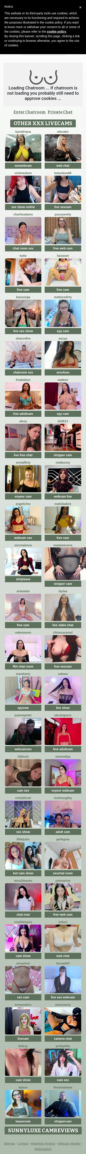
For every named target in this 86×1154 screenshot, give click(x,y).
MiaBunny (63, 462)
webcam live (63, 496)
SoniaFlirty (23, 462)
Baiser (23, 1087)
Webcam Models (69, 1143)
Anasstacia (63, 1004)
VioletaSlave (23, 173)
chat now (23, 914)
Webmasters (42, 1149)
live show (63, 708)
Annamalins (23, 1004)
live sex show (23, 331)
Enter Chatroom (29, 112)
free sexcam (63, 666)
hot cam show (23, 873)
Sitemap (9, 1143)
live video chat (62, 625)
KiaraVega (23, 297)
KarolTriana (23, 131)
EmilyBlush (23, 798)
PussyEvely (63, 214)
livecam (23, 1038)
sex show (23, 832)
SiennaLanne (23, 545)
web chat (62, 165)
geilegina (62, 839)
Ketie (23, 255)
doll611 (63, 421)
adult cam (63, 832)
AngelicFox (23, 504)
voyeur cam (23, 496)
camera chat (63, 1038)
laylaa (63, 591)
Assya (63, 338)
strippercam (63, 1121)
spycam (23, 708)
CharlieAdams (23, 214)
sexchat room (63, 873)
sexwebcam (23, 165)
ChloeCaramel (63, 632)
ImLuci (63, 922)
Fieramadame (63, 1087)
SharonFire (23, 338)
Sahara (63, 674)
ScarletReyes (23, 922)
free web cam (63, 248)
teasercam (23, 1121)
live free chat (23, 455)
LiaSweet (63, 255)
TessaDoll (62, 963)
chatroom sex (23, 372)
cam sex (23, 790)
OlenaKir (63, 131)
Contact (23, 1143)
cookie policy (56, 31)
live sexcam (62, 207)
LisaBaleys (23, 380)
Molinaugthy (63, 798)
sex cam (23, 997)
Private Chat (60, 112)
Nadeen (62, 380)
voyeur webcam (62, 790)
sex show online (23, 207)
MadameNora (62, 545)
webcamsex (23, 749)
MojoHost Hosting (43, 1143)
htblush (23, 756)
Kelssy (23, 1046)
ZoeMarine (62, 880)
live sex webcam (63, 997)
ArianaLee (23, 591)
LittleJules (23, 839)
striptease (23, 579)
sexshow (62, 372)
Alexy (23, 421)
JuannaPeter (23, 715)
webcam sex (23, 538)
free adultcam (23, 414)
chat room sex (23, 248)
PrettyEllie (63, 1046)
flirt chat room (23, 666)
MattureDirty (63, 297)
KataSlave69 (62, 173)
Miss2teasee (23, 880)
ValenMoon (23, 632)
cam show (23, 956)
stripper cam (63, 455)
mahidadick (62, 504)
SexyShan (23, 963)
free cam (23, 289)
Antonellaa (62, 756)
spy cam (63, 331)
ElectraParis (62, 715)
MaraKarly (23, 674)
